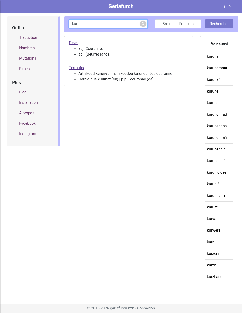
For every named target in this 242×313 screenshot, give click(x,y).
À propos (26, 113)
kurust (212, 207)
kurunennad (217, 114)
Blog (23, 92)
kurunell (213, 91)
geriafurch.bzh (122, 308)
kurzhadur (215, 276)
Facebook (27, 123)
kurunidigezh (218, 172)
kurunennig (216, 149)
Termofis (76, 68)
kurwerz (213, 230)
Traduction (28, 37)
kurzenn (213, 253)
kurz (210, 242)
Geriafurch (121, 6)
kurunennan (217, 126)
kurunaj (213, 56)
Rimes (24, 68)
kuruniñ (213, 184)
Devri (73, 43)
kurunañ (214, 79)
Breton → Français (178, 24)
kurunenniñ (216, 161)
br (225, 7)
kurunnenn (216, 195)
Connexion (146, 308)
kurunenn (215, 103)
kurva (211, 218)
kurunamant (217, 68)
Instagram (27, 134)
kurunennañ (217, 137)
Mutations (27, 58)
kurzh (211, 265)
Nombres (27, 48)
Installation (28, 102)
